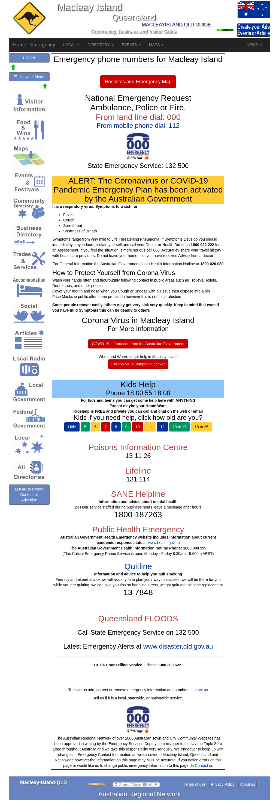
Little (72, 427)
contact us (199, 690)
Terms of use (194, 784)
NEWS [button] (254, 45)
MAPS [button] (156, 45)
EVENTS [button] (131, 45)
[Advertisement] (248, 135)
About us (247, 784)
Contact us (204, 765)
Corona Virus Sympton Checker (138, 364)
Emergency (42, 45)
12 (162, 427)
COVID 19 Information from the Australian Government (138, 344)
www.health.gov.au (164, 542)
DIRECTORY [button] (100, 45)
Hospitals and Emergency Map (138, 81)
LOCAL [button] (71, 45)
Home (19, 45)
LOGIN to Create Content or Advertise (29, 494)
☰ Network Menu (29, 77)
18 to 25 (201, 427)
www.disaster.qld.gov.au (178, 646)
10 (137, 427)
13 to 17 (180, 427)
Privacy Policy (223, 784)
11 (150, 427)
